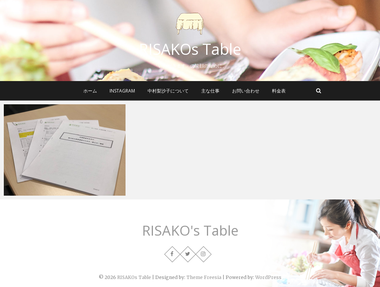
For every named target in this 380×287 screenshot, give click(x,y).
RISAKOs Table (190, 49)
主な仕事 (210, 91)
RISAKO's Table (190, 230)
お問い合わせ (245, 91)
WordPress (268, 277)
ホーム (90, 91)
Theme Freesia (203, 277)
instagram (122, 91)
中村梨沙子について (168, 91)
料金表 (279, 91)
